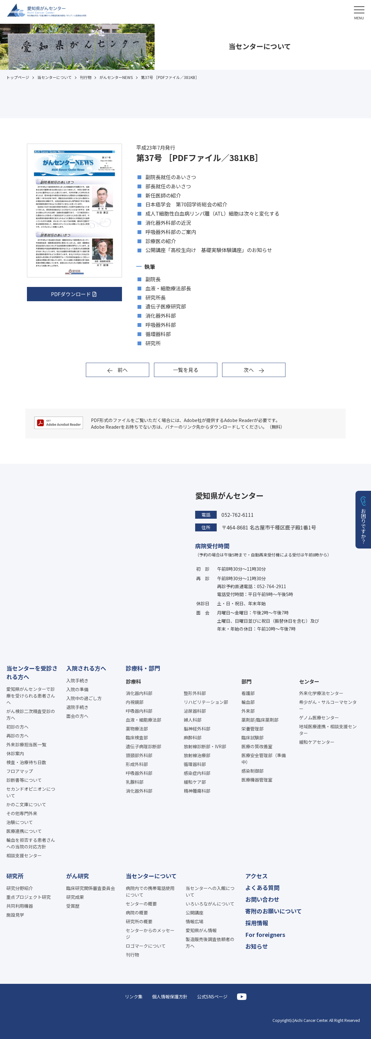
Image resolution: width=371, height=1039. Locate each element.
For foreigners (265, 934)
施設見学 (15, 915)
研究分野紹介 (19, 888)
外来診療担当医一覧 (26, 744)
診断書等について (24, 780)
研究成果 (75, 897)
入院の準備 (77, 689)
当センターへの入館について (210, 891)
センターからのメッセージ (150, 933)
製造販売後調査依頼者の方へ (210, 942)
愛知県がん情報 (201, 930)
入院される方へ (86, 668)
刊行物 (132, 954)
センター (309, 681)
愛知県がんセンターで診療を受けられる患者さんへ (30, 695)
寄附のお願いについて (273, 911)
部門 (246, 681)
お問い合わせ (262, 899)
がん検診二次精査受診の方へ (30, 714)
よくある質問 (262, 887)
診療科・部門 (143, 668)
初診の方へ (17, 727)
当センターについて (151, 876)
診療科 (133, 681)
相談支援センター (24, 855)
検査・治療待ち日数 (26, 762)
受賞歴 (73, 906)
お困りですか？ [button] (363, 526)
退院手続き (77, 707)
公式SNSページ (212, 996)
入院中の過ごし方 (84, 698)
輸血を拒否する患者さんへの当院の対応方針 (30, 843)
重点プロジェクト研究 (28, 897)
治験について (19, 822)
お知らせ (256, 946)
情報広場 (194, 921)
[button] (359, 12)
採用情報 (256, 923)
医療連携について (24, 831)
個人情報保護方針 (170, 996)
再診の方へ (17, 735)
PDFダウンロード (71, 294)
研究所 (14, 876)
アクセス (256, 876)
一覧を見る (185, 369)
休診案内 (15, 753)
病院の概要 (137, 912)
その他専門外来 (21, 813)
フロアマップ (19, 771)
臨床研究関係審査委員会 (90, 888)
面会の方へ (77, 716)
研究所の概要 (139, 921)
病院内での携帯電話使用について (150, 891)
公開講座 (194, 912)
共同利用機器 (19, 906)
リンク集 (134, 996)
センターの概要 (141, 903)
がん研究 (77, 876)
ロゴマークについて (146, 946)
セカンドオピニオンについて (30, 792)
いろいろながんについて (210, 903)
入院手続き (77, 680)
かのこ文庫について (26, 804)
